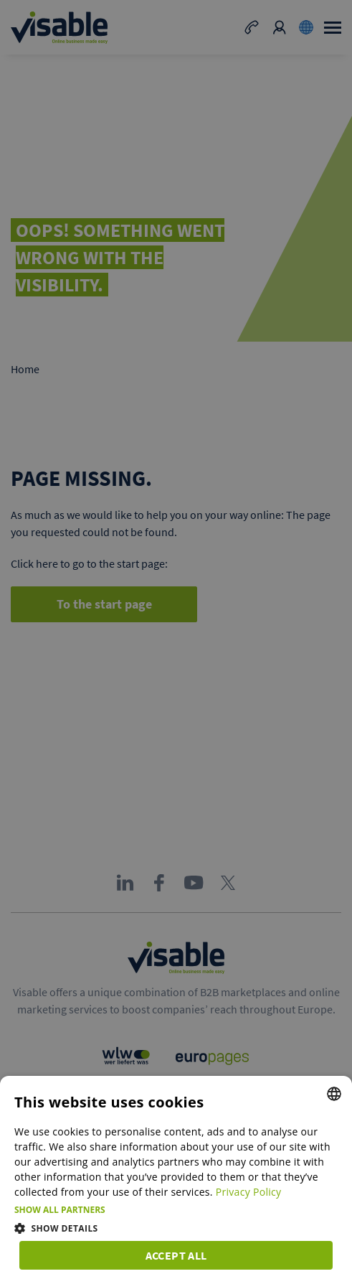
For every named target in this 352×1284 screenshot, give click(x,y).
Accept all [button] (176, 1255)
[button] (176, 1210)
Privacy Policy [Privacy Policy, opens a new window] (249, 1192)
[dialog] (176, 1180)
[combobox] (334, 1094)
